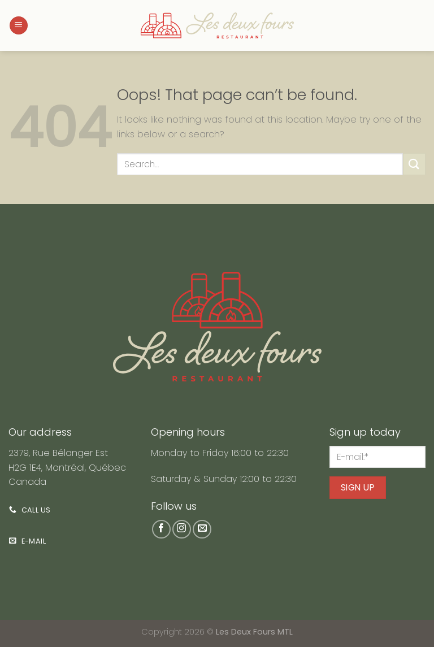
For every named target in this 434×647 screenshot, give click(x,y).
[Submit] (414, 164)
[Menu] (19, 25)
